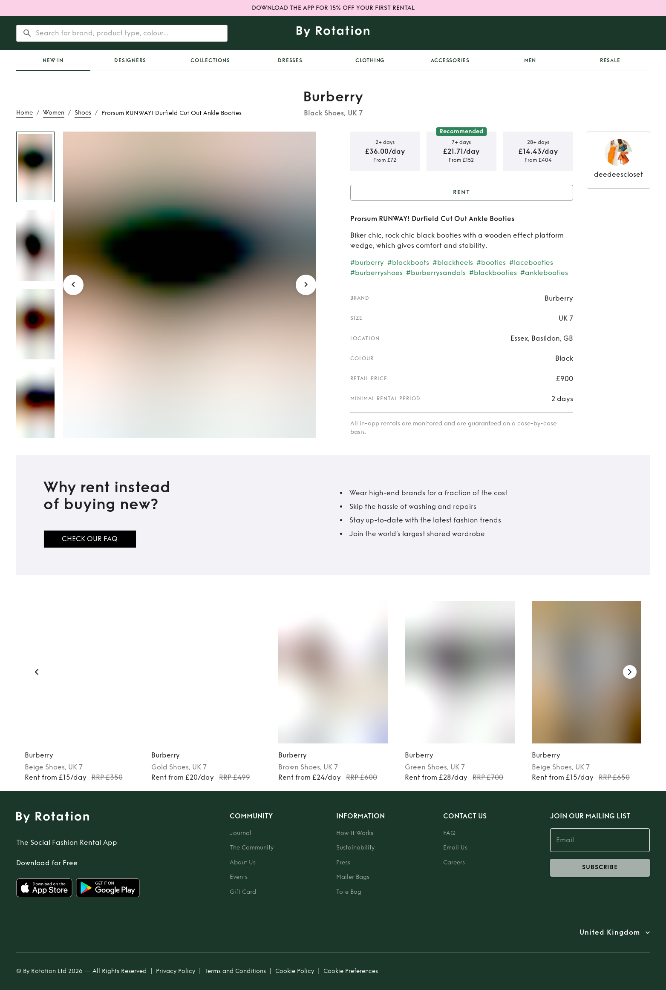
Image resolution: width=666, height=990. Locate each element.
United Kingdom (609, 932)
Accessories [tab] (450, 60)
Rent (462, 192)
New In (53, 60)
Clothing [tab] (370, 60)
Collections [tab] (210, 60)
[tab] (53, 60)
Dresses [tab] (290, 60)
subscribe (600, 868)
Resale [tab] (610, 60)
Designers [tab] (130, 60)
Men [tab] (530, 60)
